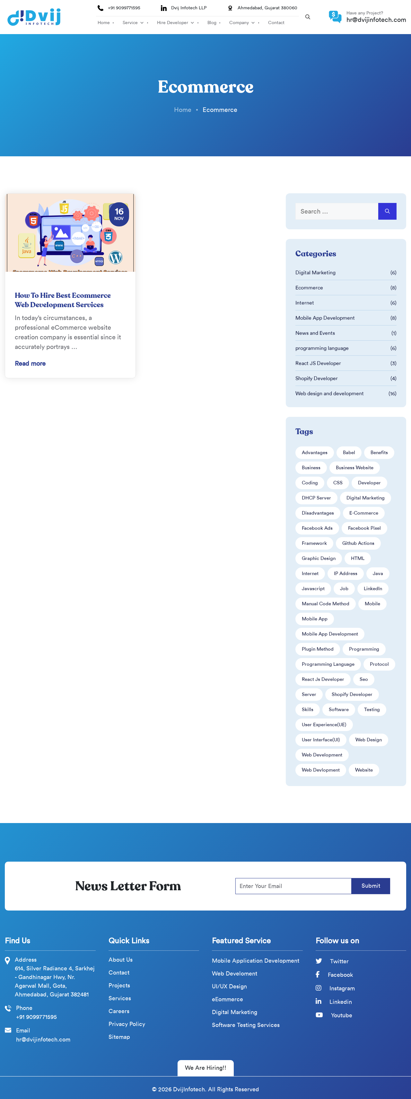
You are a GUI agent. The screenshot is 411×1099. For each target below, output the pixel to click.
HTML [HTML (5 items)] (357, 558)
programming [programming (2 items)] (364, 649)
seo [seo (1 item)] (364, 679)
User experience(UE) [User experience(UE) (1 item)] (324, 725)
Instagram (335, 988)
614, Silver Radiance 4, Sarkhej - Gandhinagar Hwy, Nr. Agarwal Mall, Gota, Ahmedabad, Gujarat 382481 (55, 981)
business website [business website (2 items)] (354, 468)
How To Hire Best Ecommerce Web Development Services (63, 300)
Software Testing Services (246, 1025)
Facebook (334, 974)
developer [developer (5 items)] (369, 483)
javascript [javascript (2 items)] (313, 588)
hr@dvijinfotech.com (376, 19)
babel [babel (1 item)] (349, 452)
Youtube (334, 1015)
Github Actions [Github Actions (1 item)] (358, 543)
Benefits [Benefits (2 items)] (379, 452)
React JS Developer (318, 363)
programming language (322, 348)
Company (239, 22)
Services (120, 998)
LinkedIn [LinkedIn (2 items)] (373, 588)
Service (130, 22)
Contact (276, 22)
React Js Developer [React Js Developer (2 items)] (323, 679)
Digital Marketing (315, 273)
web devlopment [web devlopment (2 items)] (321, 770)
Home (104, 22)
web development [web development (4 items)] (322, 755)
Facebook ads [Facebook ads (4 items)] (317, 528)
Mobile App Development (325, 318)
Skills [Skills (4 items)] (307, 709)
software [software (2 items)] (339, 709)
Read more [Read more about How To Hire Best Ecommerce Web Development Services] (30, 363)
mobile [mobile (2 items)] (372, 604)
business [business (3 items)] (311, 468)
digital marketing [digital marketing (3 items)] (365, 498)
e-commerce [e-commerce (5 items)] (363, 513)
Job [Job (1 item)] (344, 588)
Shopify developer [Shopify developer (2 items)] (352, 694)
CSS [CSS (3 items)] (338, 483)
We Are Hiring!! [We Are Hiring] (205, 1067)
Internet (304, 303)
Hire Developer (172, 22)
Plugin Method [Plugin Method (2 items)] (318, 649)
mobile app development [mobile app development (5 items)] (330, 634)
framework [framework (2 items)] (314, 543)
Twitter (332, 961)
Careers (119, 1011)
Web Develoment (234, 973)
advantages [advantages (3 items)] (315, 452)
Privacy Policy (127, 1024)
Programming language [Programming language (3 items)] (328, 664)
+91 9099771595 (124, 7)
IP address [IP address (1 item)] (345, 573)
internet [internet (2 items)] (310, 573)
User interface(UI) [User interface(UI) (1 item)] (321, 740)
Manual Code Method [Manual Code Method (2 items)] (325, 604)
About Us (121, 960)
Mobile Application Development (255, 960)
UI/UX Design (229, 986)
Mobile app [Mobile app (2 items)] (315, 619)
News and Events (315, 333)
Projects (119, 985)
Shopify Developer (316, 378)
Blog (211, 22)
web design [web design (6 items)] (368, 740)
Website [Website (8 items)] (364, 770)
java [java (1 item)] (378, 573)
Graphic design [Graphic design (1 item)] (319, 558)
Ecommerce (309, 288)
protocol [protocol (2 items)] (379, 664)
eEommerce (227, 999)
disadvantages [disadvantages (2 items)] (318, 513)
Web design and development (329, 393)
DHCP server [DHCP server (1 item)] (316, 498)
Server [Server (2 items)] (309, 694)
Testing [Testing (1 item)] (372, 709)
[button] (308, 17)
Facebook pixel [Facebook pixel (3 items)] (364, 528)
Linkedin (334, 1001)
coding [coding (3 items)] (310, 483)
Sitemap (119, 1037)
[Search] (387, 211)
